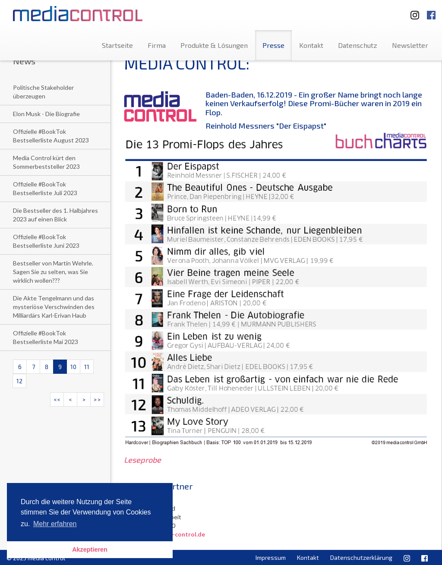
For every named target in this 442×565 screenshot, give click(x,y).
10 (73, 366)
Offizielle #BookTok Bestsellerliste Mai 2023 (45, 337)
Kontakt (311, 45)
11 (86, 366)
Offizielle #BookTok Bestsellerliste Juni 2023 (46, 241)
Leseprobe (142, 459)
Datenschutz (357, 45)
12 (19, 381)
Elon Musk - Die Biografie (46, 113)
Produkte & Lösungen (214, 45)
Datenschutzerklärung (361, 557)
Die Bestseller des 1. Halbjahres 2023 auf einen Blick (55, 215)
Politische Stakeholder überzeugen (43, 92)
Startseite (117, 45)
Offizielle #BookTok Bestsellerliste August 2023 (51, 136)
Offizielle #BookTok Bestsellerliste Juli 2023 (45, 188)
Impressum (271, 557)
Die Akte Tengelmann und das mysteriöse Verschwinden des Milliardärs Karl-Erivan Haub (54, 306)
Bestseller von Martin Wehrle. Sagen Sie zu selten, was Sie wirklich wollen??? (53, 271)
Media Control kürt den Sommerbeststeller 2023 (46, 162)
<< (57, 399)
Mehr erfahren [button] (55, 523)
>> (97, 399)
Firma (157, 45)
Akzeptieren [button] (89, 549)
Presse (273, 45)
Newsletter (410, 45)
